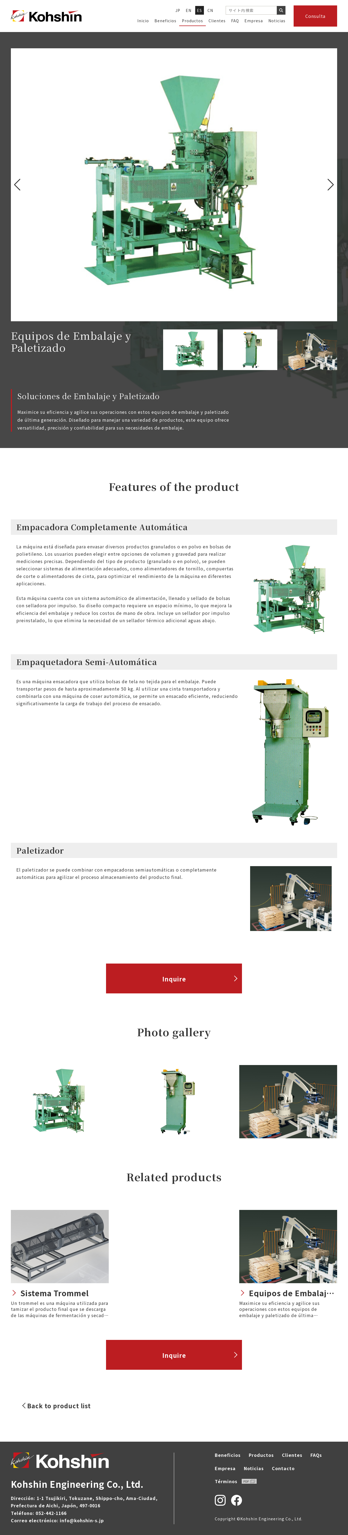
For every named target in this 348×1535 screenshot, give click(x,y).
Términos (236, 1481)
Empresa (253, 20)
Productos (192, 20)
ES (199, 10)
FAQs (316, 1455)
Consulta (315, 16)
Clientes (217, 20)
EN (189, 10)
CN (210, 10)
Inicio (143, 20)
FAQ (235, 20)
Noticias (276, 20)
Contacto (283, 1468)
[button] (330, 185)
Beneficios (165, 20)
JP (178, 10)
